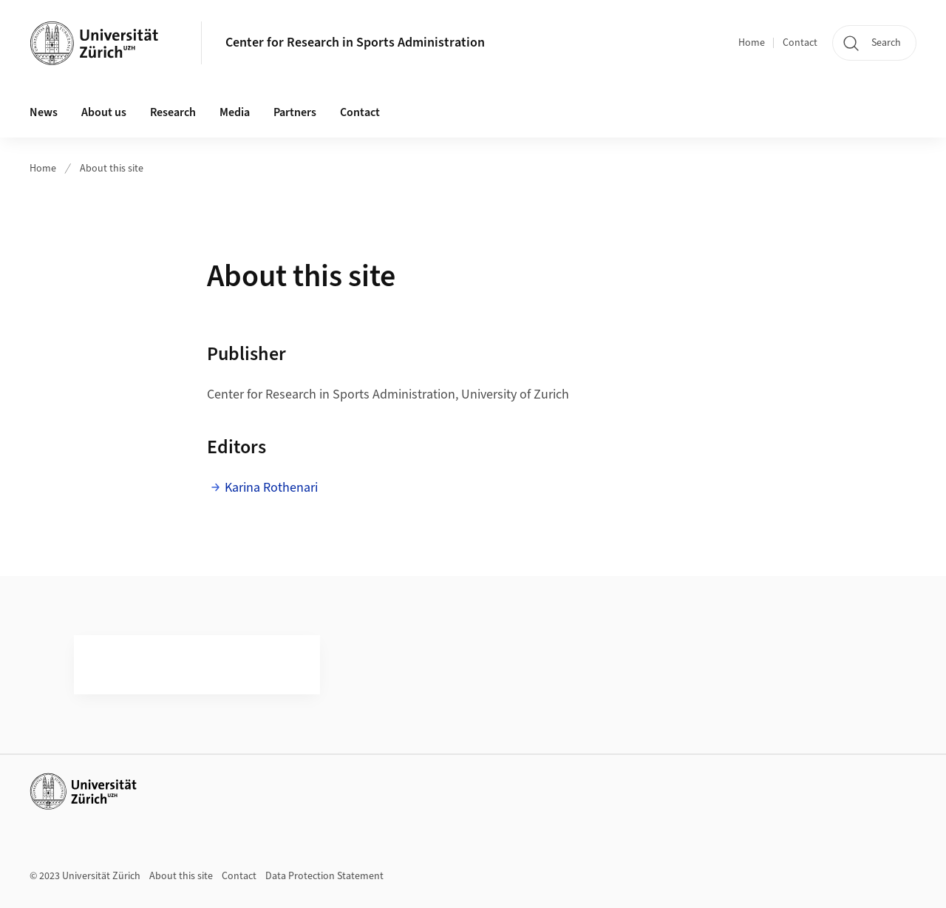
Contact (800, 42)
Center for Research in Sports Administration (355, 42)
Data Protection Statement (324, 876)
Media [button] (235, 112)
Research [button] (173, 112)
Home (751, 42)
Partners (294, 112)
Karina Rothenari (271, 487)
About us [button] (103, 112)
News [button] (44, 112)
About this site (111, 168)
